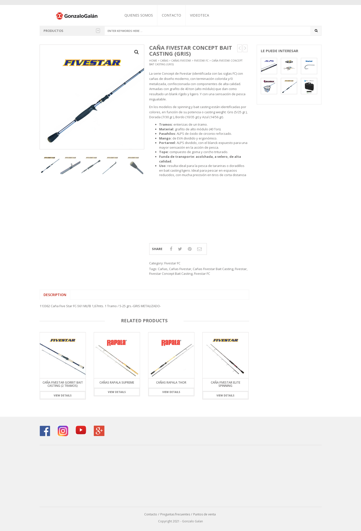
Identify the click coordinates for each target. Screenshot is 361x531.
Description (55, 294)
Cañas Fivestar (181, 60)
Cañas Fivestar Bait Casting (213, 269)
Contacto (171, 15)
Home (153, 60)
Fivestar (241, 269)
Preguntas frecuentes (175, 514)
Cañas (164, 60)
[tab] (55, 295)
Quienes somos (138, 15)
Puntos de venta (204, 514)
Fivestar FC (201, 60)
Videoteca (199, 15)
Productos (72, 30)
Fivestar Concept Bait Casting (171, 273)
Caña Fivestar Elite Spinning (225, 384)
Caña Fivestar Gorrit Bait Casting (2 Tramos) (63, 384)
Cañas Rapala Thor (171, 382)
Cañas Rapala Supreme (116, 382)
